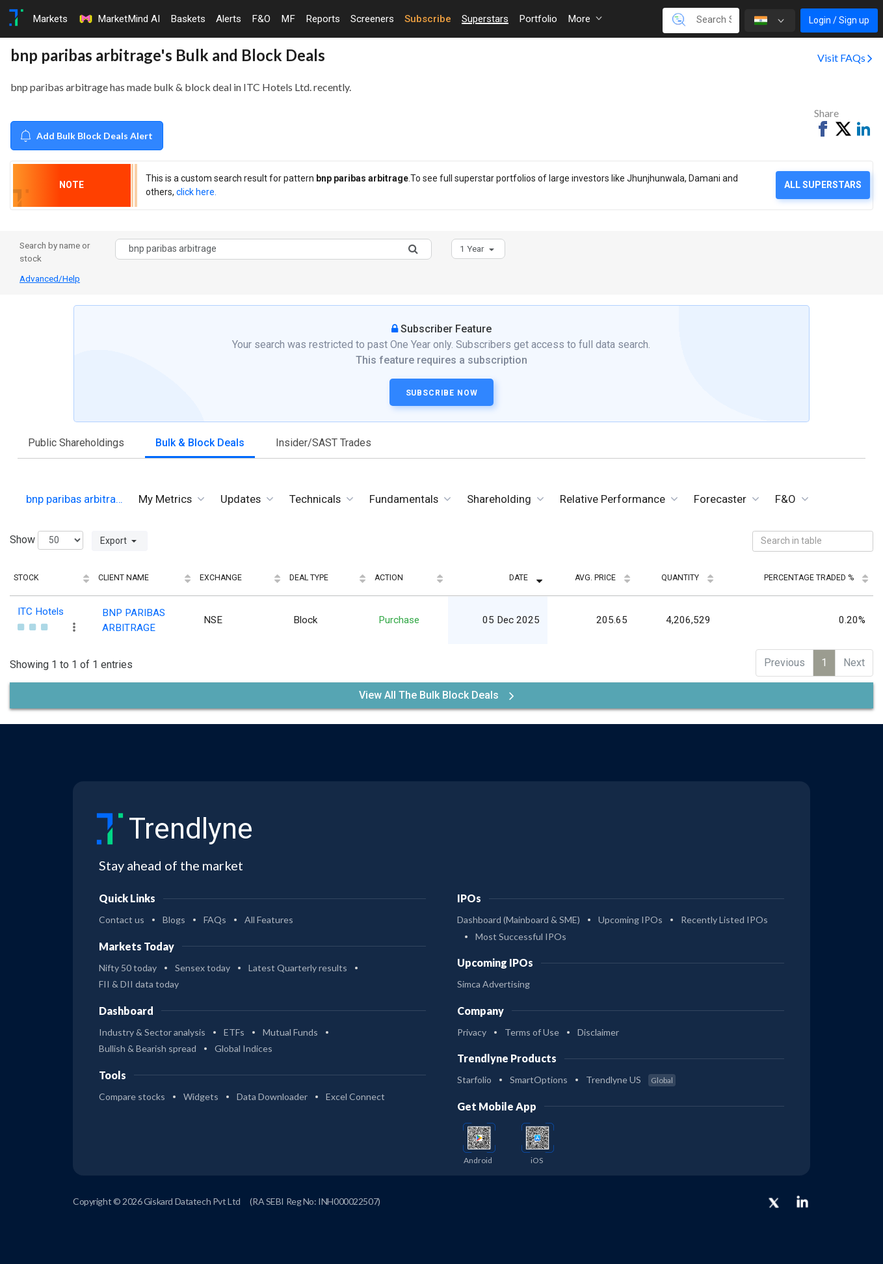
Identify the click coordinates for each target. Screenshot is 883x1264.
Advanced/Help (50, 278)
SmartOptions (539, 1077)
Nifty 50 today (128, 965)
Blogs (174, 917)
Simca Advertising (493, 982)
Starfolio (474, 1077)
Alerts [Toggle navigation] (228, 19)
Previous (784, 660)
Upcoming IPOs (630, 917)
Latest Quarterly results (297, 965)
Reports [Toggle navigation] (323, 19)
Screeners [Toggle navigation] (372, 19)
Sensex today (202, 965)
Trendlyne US (631, 1077)
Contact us (121, 917)
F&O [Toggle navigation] (261, 19)
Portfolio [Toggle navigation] (538, 19)
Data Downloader (272, 1093)
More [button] (585, 19)
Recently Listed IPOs (724, 917)
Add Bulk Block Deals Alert (86, 135)
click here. (196, 192)
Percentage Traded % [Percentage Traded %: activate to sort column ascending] (809, 577)
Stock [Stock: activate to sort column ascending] (26, 577)
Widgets (200, 1093)
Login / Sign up (839, 20)
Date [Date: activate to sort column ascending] (556, 577)
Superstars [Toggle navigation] (485, 19)
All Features (268, 917)
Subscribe (427, 19)
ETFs (234, 1029)
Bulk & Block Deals (199, 443)
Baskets (187, 19)
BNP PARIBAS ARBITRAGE (181, 619)
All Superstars (823, 185)
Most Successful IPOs (520, 933)
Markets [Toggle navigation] (50, 19)
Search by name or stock (55, 251)
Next (854, 660)
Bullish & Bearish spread (147, 1046)
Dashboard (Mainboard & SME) (518, 917)
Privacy (471, 1029)
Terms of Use (532, 1029)
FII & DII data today (139, 982)
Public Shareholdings (76, 443)
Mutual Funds (290, 1029)
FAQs (215, 917)
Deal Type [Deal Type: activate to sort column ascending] (377, 577)
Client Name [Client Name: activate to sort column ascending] (143, 577)
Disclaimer (598, 1029)
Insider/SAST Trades (323, 443)
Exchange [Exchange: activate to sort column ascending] (300, 577)
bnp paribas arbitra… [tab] (74, 498)
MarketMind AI (119, 19)
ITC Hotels (41, 611)
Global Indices (243, 1046)
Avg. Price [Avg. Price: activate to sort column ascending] (623, 577)
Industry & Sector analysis (152, 1029)
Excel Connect (355, 1093)
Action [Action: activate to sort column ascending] (448, 577)
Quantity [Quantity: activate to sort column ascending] (698, 577)
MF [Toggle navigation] (288, 19)
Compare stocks (132, 1093)
